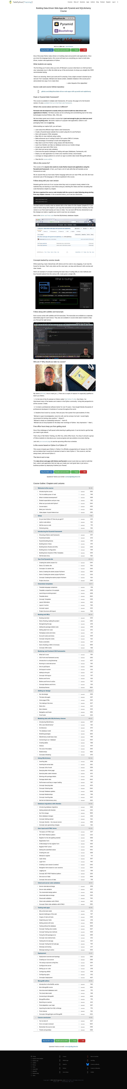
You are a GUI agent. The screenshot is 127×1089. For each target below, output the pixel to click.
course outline (47, 159)
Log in (113, 2)
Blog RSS (33, 1071)
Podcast (102, 2)
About (32, 1075)
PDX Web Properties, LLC (58, 1080)
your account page (45, 441)
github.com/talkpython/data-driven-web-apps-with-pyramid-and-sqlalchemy (63, 91)
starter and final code (46, 215)
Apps (87, 2)
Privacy (33, 1065)
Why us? (76, 2)
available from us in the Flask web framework (58, 103)
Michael (43, 393)
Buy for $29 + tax (46, 50)
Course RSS (34, 1069)
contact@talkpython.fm (72, 477)
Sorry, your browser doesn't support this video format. (63, 29)
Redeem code (34, 1060)
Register (108, 2)
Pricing (33, 1056)
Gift (83, 50)
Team (75, 50)
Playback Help (34, 1073)
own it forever (69, 46)
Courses (70, 2)
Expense (36, 1058)
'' (23, 2)
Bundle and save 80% (62, 50)
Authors (93, 2)
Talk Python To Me (70, 399)
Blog (97, 2)
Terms (32, 1067)
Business (82, 2)
